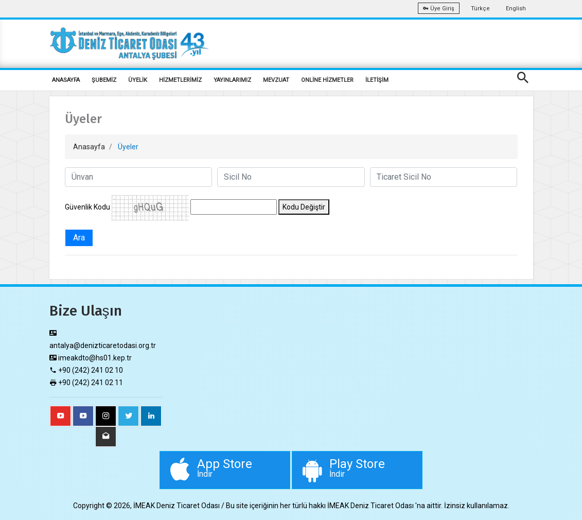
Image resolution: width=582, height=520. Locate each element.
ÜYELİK (137, 80)
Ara (79, 237)
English (516, 8)
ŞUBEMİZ (104, 80)
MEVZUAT (276, 80)
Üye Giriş (438, 8)
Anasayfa (89, 147)
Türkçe (480, 8)
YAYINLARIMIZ (232, 80)
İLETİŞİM (377, 80)
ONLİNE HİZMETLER (327, 80)
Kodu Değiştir (304, 207)
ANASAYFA (66, 80)
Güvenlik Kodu (87, 207)
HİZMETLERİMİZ (180, 80)
